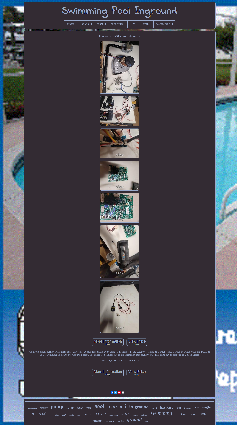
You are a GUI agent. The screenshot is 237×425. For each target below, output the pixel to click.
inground (116, 406)
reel (146, 421)
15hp (33, 414)
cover (101, 413)
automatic (110, 421)
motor (203, 413)
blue (57, 415)
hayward (166, 407)
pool (99, 406)
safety (125, 414)
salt (179, 407)
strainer (45, 413)
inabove (188, 408)
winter (96, 420)
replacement (113, 415)
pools (80, 407)
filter (181, 414)
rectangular (32, 409)
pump (57, 406)
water (121, 421)
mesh (71, 415)
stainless (144, 415)
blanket (44, 407)
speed (154, 408)
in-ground (139, 406)
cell (64, 415)
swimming (161, 413)
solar (70, 407)
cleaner (88, 414)
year (88, 407)
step (78, 415)
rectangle (203, 407)
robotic (135, 415)
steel (192, 414)
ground (134, 419)
